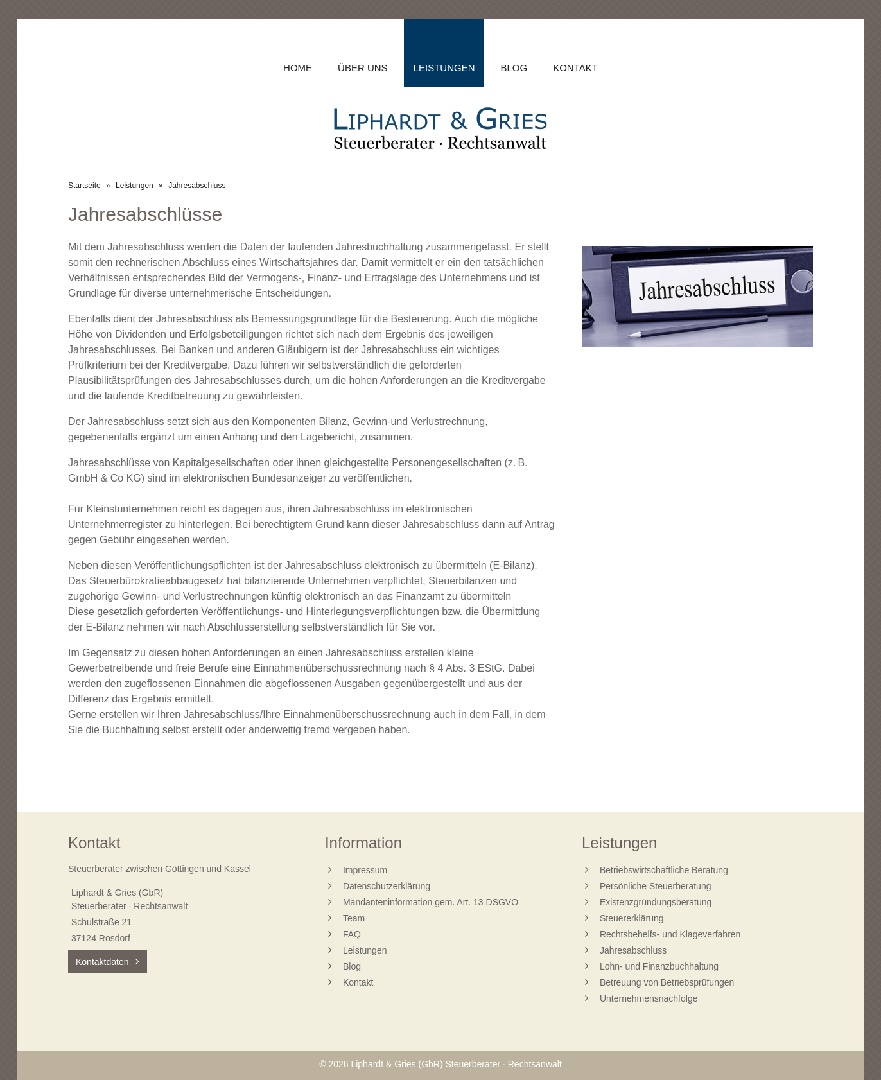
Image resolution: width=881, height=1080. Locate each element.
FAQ (352, 934)
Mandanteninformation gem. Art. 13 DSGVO (430, 902)
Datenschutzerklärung (386, 886)
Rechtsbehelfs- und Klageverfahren (670, 934)
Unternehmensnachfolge (649, 998)
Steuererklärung (632, 918)
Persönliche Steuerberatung (655, 886)
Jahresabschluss (633, 950)
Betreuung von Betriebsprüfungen (667, 982)
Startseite (84, 185)
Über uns (363, 67)
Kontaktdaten (102, 962)
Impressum (365, 870)
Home (297, 67)
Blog (513, 67)
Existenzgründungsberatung (655, 902)
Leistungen (444, 67)
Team (354, 918)
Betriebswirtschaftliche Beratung (664, 870)
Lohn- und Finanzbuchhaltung (659, 966)
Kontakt (575, 67)
